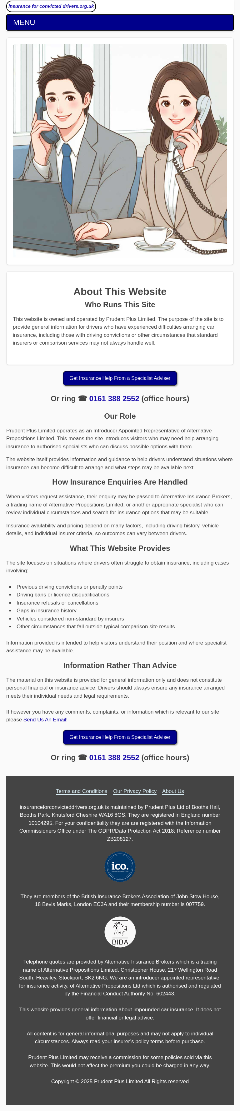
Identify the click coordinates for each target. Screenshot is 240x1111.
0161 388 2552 (114, 398)
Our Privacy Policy (135, 791)
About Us (173, 791)
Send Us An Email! (45, 720)
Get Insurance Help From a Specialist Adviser (120, 378)
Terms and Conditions (81, 791)
